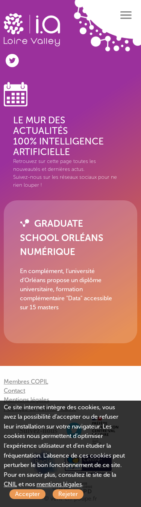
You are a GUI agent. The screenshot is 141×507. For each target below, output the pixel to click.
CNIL (10, 484)
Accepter (27, 494)
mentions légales (59, 484)
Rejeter (68, 494)
